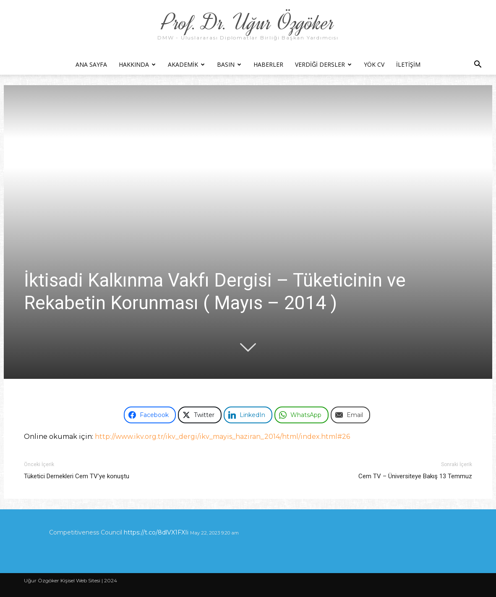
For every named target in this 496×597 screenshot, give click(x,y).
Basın (229, 64)
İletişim (408, 64)
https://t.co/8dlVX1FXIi (156, 532)
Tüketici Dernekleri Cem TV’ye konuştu (76, 476)
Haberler (268, 64)
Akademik (186, 64)
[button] (477, 65)
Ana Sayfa (91, 64)
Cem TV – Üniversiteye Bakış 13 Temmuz (415, 476)
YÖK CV (374, 64)
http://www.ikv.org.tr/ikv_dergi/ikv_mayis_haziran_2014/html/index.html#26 (222, 437)
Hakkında (137, 64)
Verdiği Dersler (323, 64)
